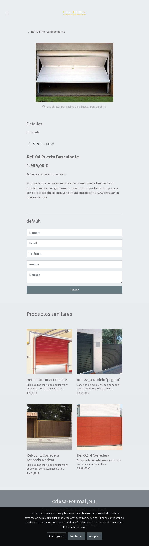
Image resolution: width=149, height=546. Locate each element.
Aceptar (94, 536)
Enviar (74, 290)
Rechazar (76, 536)
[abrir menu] (7, 13)
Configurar (56, 536)
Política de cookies (74, 527)
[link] (74, 13)
